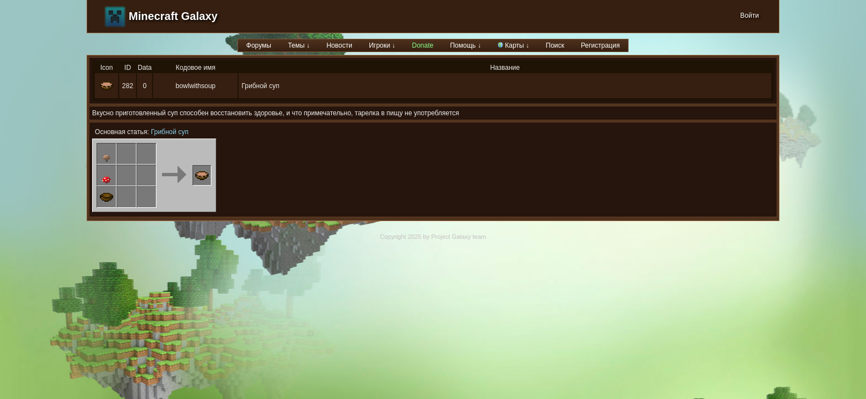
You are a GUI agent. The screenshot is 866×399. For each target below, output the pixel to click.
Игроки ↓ (382, 45)
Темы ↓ (299, 45)
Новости (339, 45)
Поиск (555, 45)
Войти (749, 15)
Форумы (258, 45)
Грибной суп (170, 132)
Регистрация (600, 45)
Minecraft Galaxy (173, 16)
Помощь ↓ (465, 45)
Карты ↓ (513, 45)
